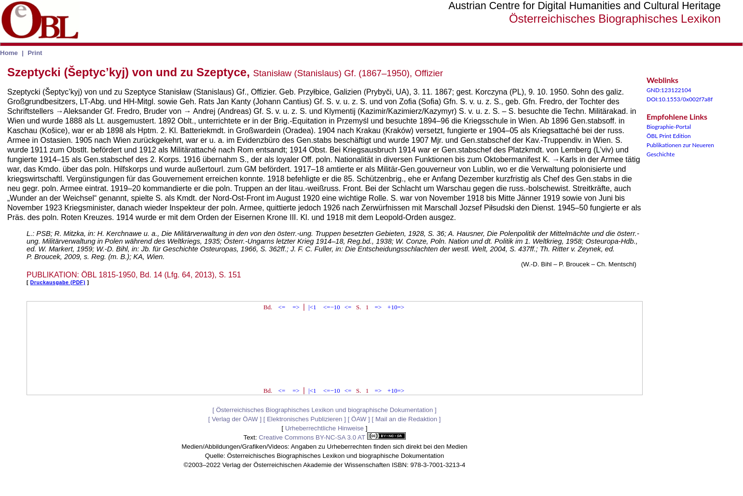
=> (296, 307)
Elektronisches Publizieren (304, 419)
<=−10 (331, 307)
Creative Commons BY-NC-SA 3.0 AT (332, 437)
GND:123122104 (669, 90)
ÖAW (358, 419)
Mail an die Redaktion (406, 419)
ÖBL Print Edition (669, 135)
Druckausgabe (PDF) (57, 282)
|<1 (312, 307)
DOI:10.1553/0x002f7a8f (680, 99)
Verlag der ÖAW (235, 419)
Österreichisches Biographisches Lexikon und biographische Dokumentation (324, 409)
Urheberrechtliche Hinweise (324, 428)
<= (282, 307)
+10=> (395, 307)
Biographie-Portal (669, 126)
